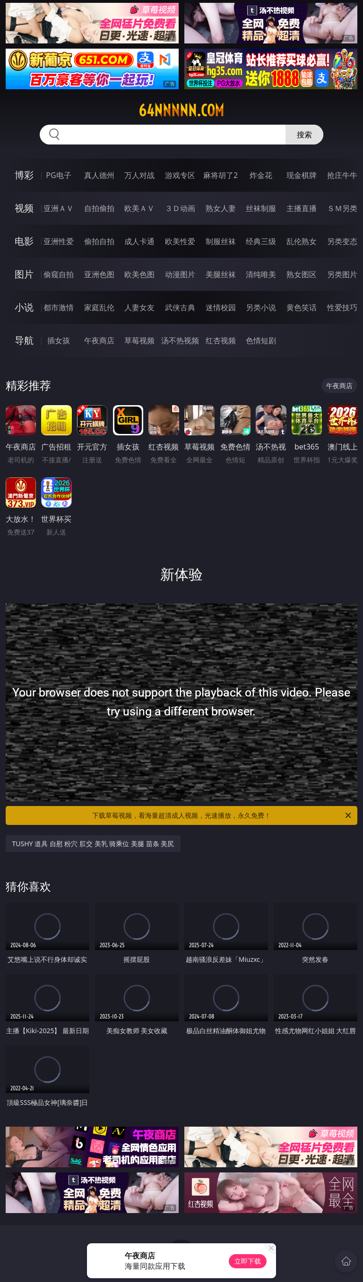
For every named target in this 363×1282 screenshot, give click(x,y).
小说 (24, 307)
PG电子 (58, 175)
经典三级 (261, 241)
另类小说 (261, 307)
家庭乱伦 (99, 307)
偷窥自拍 (58, 274)
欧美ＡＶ (139, 208)
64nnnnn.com (181, 110)
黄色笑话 (301, 307)
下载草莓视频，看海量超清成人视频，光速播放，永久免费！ (222, 815)
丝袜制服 (261, 208)
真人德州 (99, 175)
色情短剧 (261, 340)
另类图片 (342, 274)
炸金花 (261, 175)
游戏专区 (180, 175)
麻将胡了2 (220, 175)
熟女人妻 (221, 208)
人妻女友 (139, 307)
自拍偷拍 (99, 208)
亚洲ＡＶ (58, 208)
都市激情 (58, 307)
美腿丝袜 (221, 274)
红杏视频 (221, 340)
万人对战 (139, 175)
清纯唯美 (261, 274)
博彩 (24, 175)
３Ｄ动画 (180, 208)
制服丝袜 (221, 241)
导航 (24, 340)
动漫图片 (180, 274)
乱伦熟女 (301, 241)
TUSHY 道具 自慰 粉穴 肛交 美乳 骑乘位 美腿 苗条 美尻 (93, 843)
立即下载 (247, 1261)
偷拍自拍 (99, 241)
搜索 (304, 134)
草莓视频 (139, 340)
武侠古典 (180, 307)
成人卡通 (139, 241)
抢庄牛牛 (342, 175)
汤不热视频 (180, 340)
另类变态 (342, 241)
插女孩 (58, 340)
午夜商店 (99, 340)
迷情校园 (221, 307)
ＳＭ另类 (342, 208)
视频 (24, 208)
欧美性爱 (180, 241)
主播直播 (301, 208)
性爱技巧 (342, 307)
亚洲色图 (99, 274)
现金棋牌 (301, 175)
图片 (24, 274)
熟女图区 (301, 274)
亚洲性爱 (58, 241)
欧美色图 (139, 274)
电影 (24, 241)
